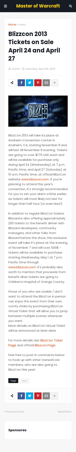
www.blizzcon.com (35, 179)
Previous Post (15, 412)
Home (12, 24)
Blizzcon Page (45, 345)
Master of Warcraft (38, 6)
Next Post (64, 412)
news (22, 24)
